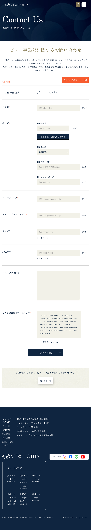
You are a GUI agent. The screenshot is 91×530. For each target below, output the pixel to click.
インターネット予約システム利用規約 (33, 422)
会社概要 (6, 429)
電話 (55, 92)
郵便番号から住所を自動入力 (53, 136)
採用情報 (6, 433)
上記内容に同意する (49, 342)
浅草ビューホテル (12, 478)
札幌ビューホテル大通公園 (12, 499)
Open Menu (83, 5)
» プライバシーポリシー (10, 517)
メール (44, 92)
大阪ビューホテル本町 (24, 499)
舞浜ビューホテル (36, 497)
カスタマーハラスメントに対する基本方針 (35, 435)
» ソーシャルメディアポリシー (30, 517)
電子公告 (6, 437)
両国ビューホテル (36, 478)
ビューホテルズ (14, 467)
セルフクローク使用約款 (27, 427)
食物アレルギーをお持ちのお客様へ (32, 431)
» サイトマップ (48, 517)
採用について (45, 380)
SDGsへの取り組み (7, 443)
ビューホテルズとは (7, 420)
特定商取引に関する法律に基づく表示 (33, 418)
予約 (78, 5)
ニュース (6, 425)
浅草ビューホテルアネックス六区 (24, 482)
